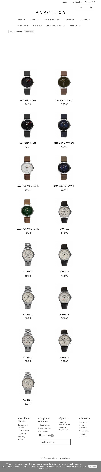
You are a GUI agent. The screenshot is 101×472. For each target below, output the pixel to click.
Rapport (70, 19)
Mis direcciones (84, 431)
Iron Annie (22, 25)
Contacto (75, 25)
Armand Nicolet (52, 19)
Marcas (21, 19)
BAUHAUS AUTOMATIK (64, 143)
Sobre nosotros (23, 430)
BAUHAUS (64, 228)
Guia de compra (44, 425)
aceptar (93, 466)
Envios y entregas (44, 428)
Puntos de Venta (56, 25)
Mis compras (83, 422)
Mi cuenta (84, 418)
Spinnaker (84, 19)
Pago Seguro (43, 431)
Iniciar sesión (77, 2)
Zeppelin (34, 19)
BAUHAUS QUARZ (27, 100)
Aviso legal (22, 434)
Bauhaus (37, 25)
